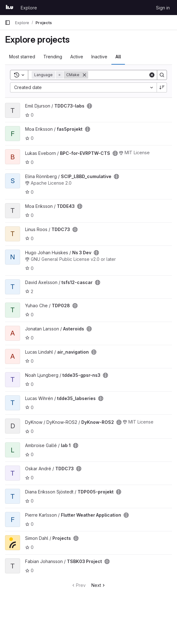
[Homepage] (9, 8)
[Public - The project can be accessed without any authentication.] (89, 105)
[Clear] (152, 75)
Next (98, 585)
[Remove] (84, 75)
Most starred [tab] (22, 56)
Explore (29, 7)
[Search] (127, 75)
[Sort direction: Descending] (162, 87)
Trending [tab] (52, 56)
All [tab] (118, 56)
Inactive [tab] (99, 56)
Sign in (163, 7)
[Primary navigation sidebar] (8, 23)
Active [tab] (76, 56)
